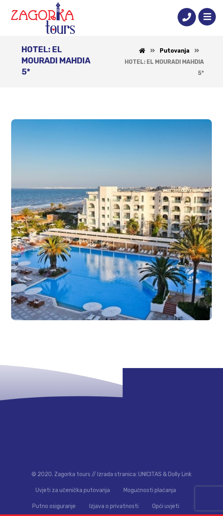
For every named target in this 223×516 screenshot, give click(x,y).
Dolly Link (180, 474)
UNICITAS (150, 474)
